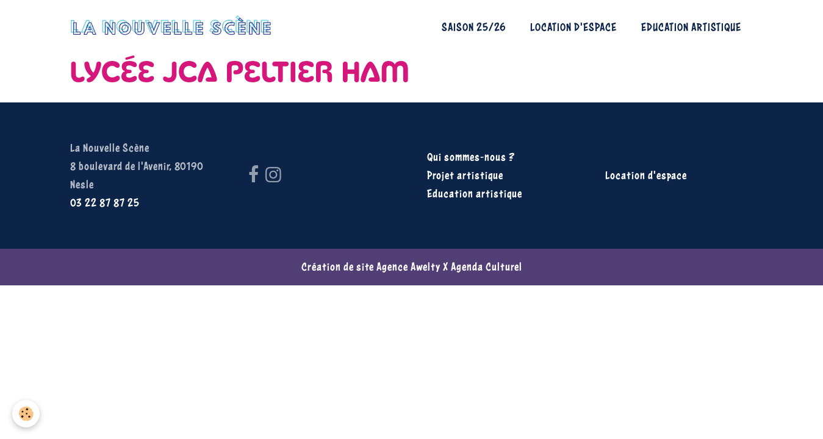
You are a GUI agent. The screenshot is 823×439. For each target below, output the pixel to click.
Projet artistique (465, 175)
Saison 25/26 (474, 27)
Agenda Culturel (486, 267)
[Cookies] (26, 413)
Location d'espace (573, 27)
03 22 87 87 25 (105, 203)
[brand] (174, 27)
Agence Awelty (408, 267)
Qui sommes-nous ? (471, 157)
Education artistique (691, 27)
